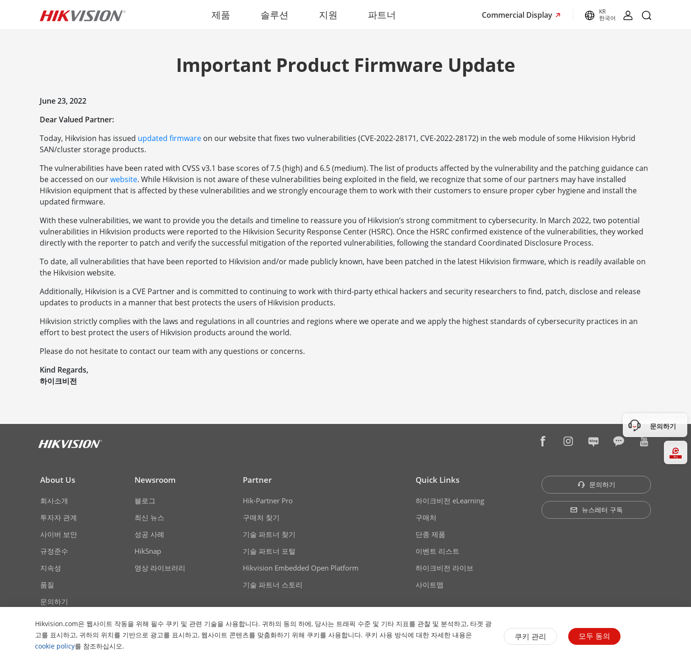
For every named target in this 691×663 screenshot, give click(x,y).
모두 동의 (594, 636)
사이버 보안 (58, 534)
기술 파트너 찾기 (269, 534)
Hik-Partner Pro (268, 500)
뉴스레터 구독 (596, 509)
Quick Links (437, 479)
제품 (221, 14)
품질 (47, 584)
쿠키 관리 (530, 636)
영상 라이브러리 (159, 567)
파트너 (382, 14)
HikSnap (147, 551)
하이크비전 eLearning (450, 500)
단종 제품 (430, 534)
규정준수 (54, 551)
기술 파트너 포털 (269, 551)
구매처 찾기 (261, 517)
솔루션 (275, 14)
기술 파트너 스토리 (273, 584)
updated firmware (169, 138)
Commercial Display (518, 15)
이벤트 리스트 (437, 551)
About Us (57, 479)
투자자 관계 (58, 517)
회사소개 (54, 500)
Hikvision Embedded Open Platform (301, 567)
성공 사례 (149, 534)
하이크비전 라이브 (444, 567)
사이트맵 (430, 584)
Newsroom (155, 479)
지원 (328, 14)
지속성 (50, 567)
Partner (257, 479)
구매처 (426, 517)
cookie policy (55, 646)
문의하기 (54, 601)
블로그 (144, 500)
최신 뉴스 (149, 517)
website (123, 179)
